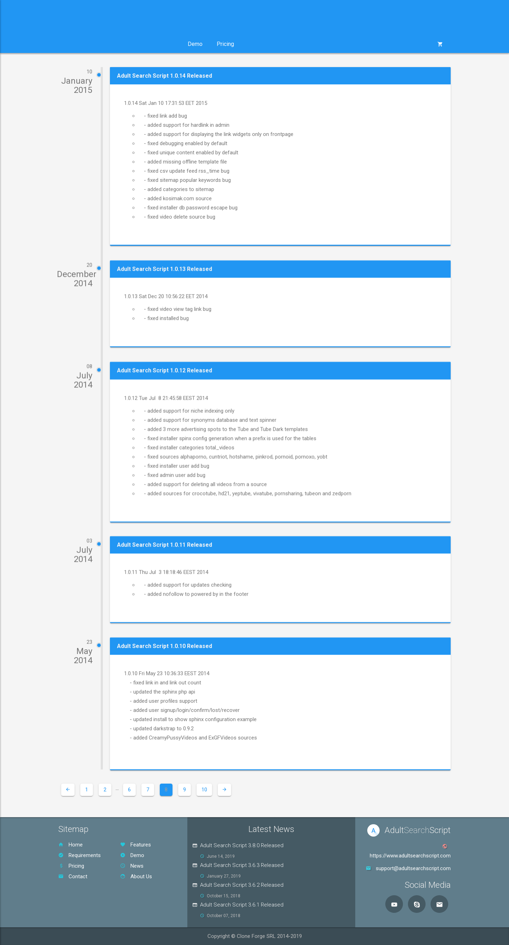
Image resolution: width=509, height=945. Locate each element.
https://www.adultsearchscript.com (410, 855)
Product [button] (78, 44)
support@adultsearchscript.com (413, 868)
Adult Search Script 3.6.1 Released (241, 905)
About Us (136, 876)
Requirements (79, 855)
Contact (72, 876)
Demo (195, 44)
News (132, 866)
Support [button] (161, 44)
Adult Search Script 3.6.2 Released (241, 885)
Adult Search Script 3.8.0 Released (241, 845)
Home (70, 845)
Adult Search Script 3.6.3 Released (241, 865)
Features (135, 845)
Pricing (225, 44)
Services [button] (119, 44)
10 (204, 789)
